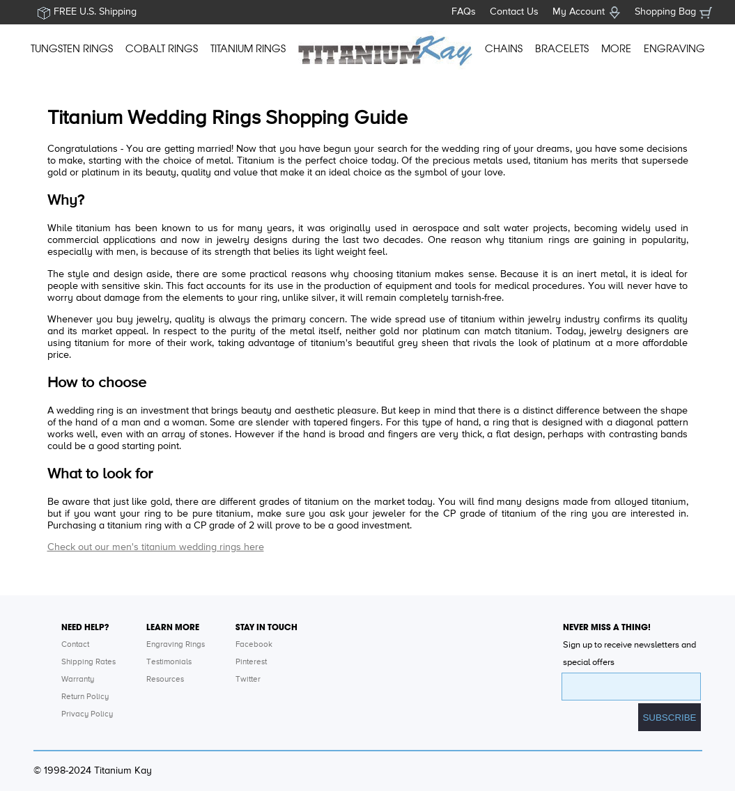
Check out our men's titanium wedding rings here (155, 547)
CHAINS (504, 48)
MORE (616, 48)
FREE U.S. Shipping (95, 12)
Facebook (253, 645)
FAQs (463, 12)
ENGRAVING (674, 48)
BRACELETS (562, 48)
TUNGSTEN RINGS (72, 48)
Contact (75, 645)
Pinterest (251, 662)
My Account (578, 12)
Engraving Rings (175, 645)
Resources (165, 679)
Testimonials (169, 662)
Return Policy (85, 697)
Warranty (77, 679)
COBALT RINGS (161, 48)
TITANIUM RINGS (248, 48)
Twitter (248, 679)
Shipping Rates (88, 662)
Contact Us (514, 12)
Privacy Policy (87, 714)
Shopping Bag (665, 12)
